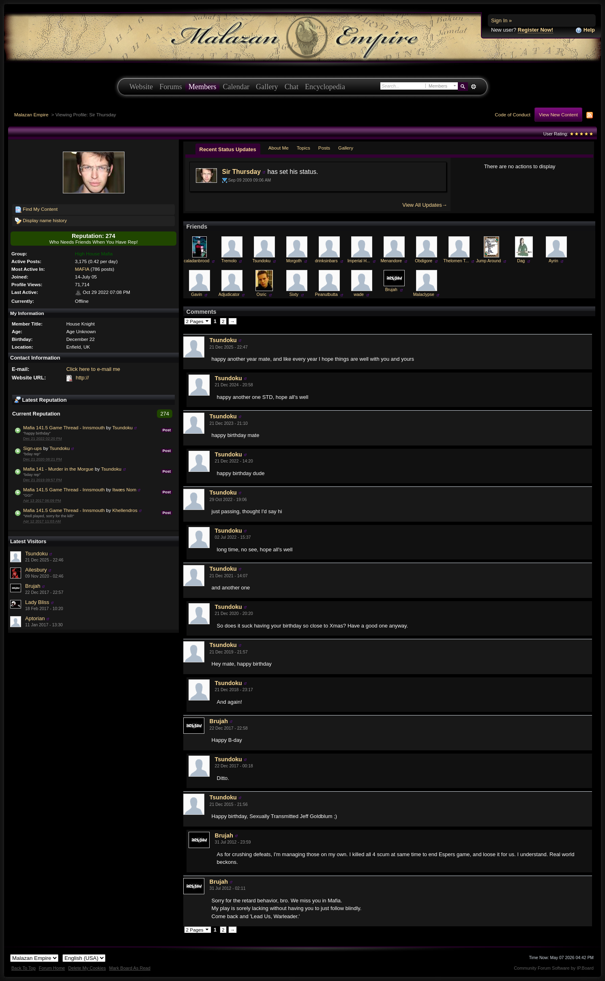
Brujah (33, 586)
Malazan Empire (31, 114)
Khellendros (124, 510)
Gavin (196, 294)
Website (141, 87)
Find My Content (36, 209)
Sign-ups (32, 448)
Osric (261, 294)
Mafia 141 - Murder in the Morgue (58, 468)
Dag (521, 261)
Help (585, 30)
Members (203, 87)
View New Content (558, 114)
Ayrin (553, 261)
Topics (303, 147)
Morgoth (294, 261)
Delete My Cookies (87, 968)
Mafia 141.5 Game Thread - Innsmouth (64, 427)
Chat (291, 87)
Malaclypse (423, 294)
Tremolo (229, 261)
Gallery (267, 87)
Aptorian (35, 618)
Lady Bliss (37, 602)
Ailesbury (36, 570)
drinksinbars (326, 261)
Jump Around (488, 261)
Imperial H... (359, 261)
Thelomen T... (456, 261)
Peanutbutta (326, 294)
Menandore (391, 261)
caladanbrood (196, 261)
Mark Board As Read (129, 968)
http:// (82, 378)
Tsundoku (122, 427)
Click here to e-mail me (93, 369)
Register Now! (535, 30)
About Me (278, 147)
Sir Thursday (241, 171)
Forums (170, 87)
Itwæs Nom (124, 489)
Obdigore (423, 261)
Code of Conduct (512, 114)
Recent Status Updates (228, 149)
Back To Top (23, 968)
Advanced (473, 87)
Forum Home (52, 968)
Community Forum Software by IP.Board (554, 968)
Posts (324, 147)
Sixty (293, 294)
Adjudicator (229, 294)
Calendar (236, 87)
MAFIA (82, 269)
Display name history (41, 221)
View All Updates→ (424, 205)
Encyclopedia (325, 87)
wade (359, 294)
